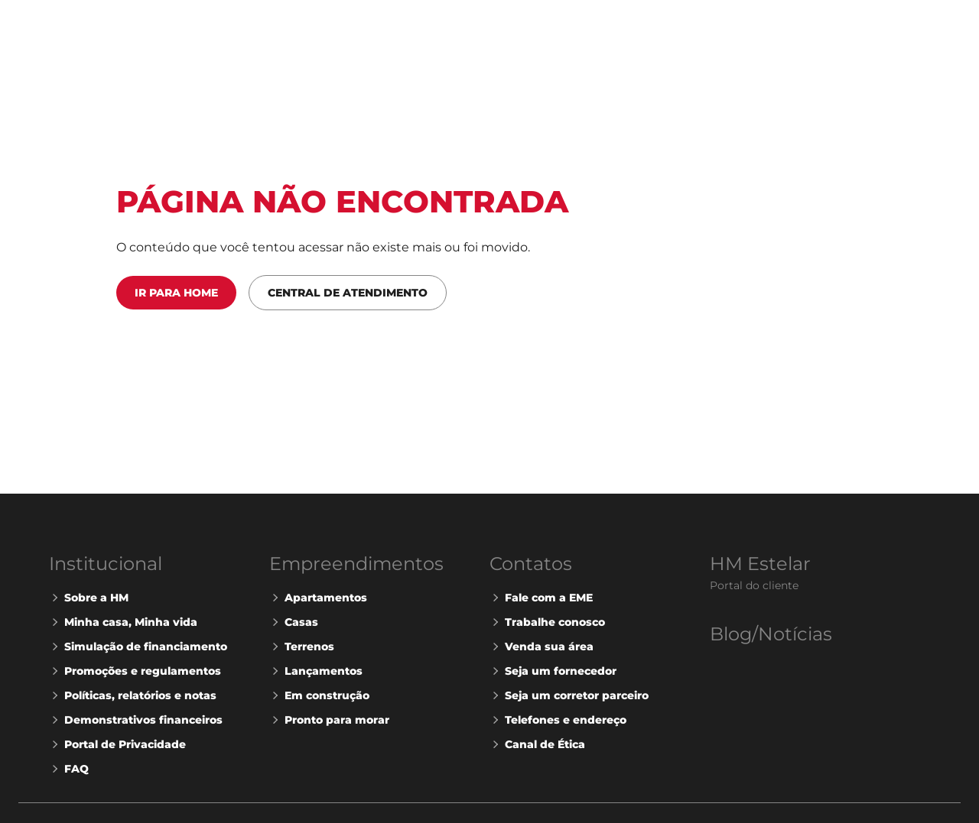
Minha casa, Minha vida (123, 622)
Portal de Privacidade (117, 744)
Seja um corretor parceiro (569, 695)
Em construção (319, 695)
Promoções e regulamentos (135, 671)
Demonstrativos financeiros (136, 720)
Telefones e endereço (558, 720)
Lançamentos (316, 671)
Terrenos (301, 646)
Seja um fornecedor (553, 671)
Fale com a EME (541, 597)
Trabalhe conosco (547, 622)
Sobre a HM (88, 597)
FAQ (69, 769)
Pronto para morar (329, 720)
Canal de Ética (537, 744)
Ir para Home (176, 293)
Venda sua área (542, 646)
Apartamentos (318, 597)
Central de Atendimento (348, 293)
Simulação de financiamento (138, 646)
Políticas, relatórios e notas (132, 695)
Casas (293, 622)
